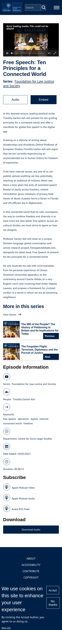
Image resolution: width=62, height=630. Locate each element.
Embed (43, 99)
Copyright (31, 577)
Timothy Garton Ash (24, 399)
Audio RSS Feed (20, 509)
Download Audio (31, 529)
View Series (9, 314)
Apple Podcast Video (23, 487)
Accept (53, 590)
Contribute (30, 571)
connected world (12, 423)
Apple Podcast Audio (23, 498)
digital (34, 418)
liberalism (23, 418)
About (31, 558)
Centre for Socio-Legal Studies (35, 438)
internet (44, 418)
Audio (15, 99)
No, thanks (53, 603)
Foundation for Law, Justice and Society (34, 384)
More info (6, 627)
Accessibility (30, 565)
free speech (9, 418)
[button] (31, 40)
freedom (28, 423)
